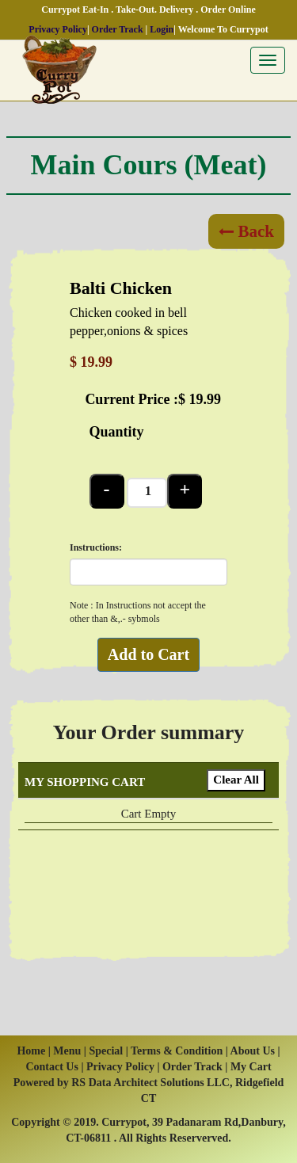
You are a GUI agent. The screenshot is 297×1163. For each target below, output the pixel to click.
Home (31, 1051)
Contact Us (51, 1067)
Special (107, 1051)
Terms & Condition (177, 1051)
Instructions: (96, 547)
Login (161, 29)
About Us (252, 1051)
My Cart (251, 1067)
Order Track (117, 29)
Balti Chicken (121, 288)
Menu (67, 1051)
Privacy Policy (58, 29)
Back (246, 231)
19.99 (205, 399)
